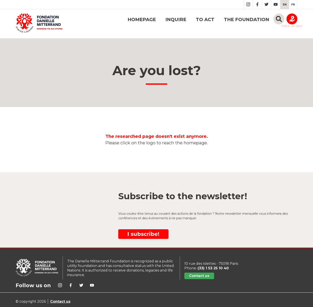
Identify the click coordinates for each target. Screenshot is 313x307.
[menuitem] (285, 4)
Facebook (257, 4)
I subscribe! (143, 234)
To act (205, 19)
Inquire (175, 19)
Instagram (248, 4)
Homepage (142, 19)
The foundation (246, 19)
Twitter (266, 4)
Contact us (199, 276)
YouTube (275, 4)
